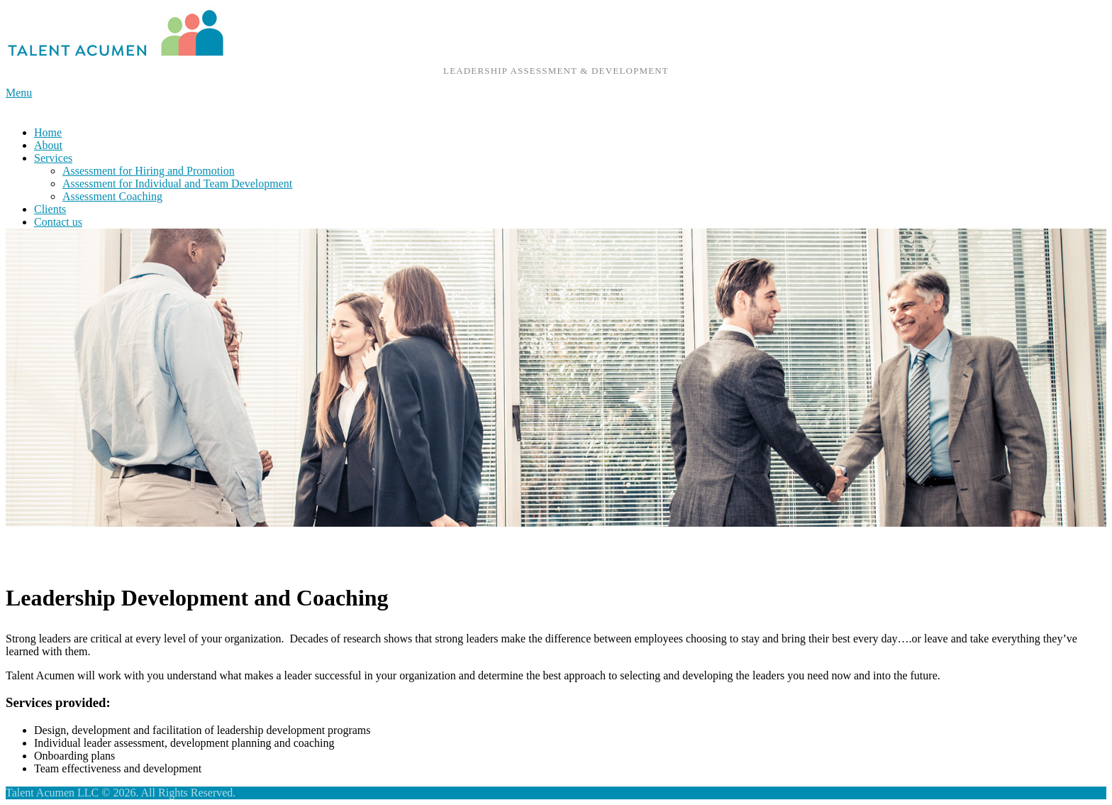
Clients (50, 209)
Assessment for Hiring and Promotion (148, 171)
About (48, 145)
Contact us (58, 222)
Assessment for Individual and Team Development (177, 183)
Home (48, 132)
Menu (19, 93)
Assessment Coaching (112, 196)
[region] (556, 378)
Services (53, 158)
